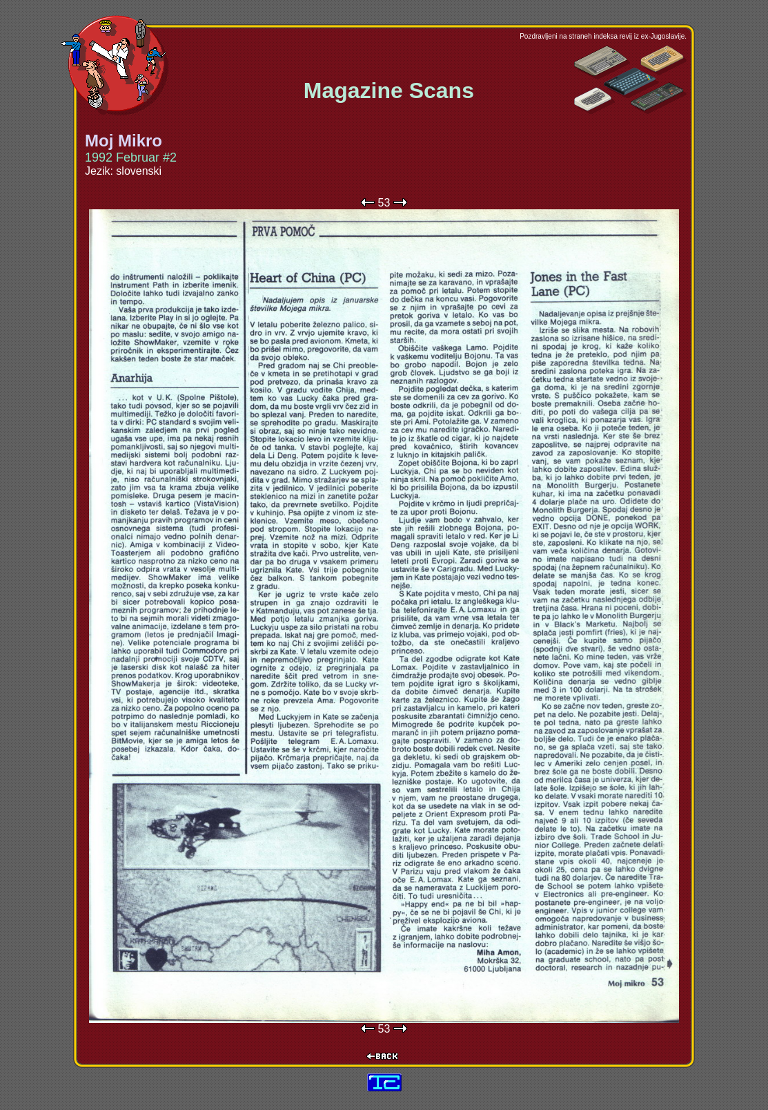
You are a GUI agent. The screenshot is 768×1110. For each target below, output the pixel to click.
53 (384, 203)
